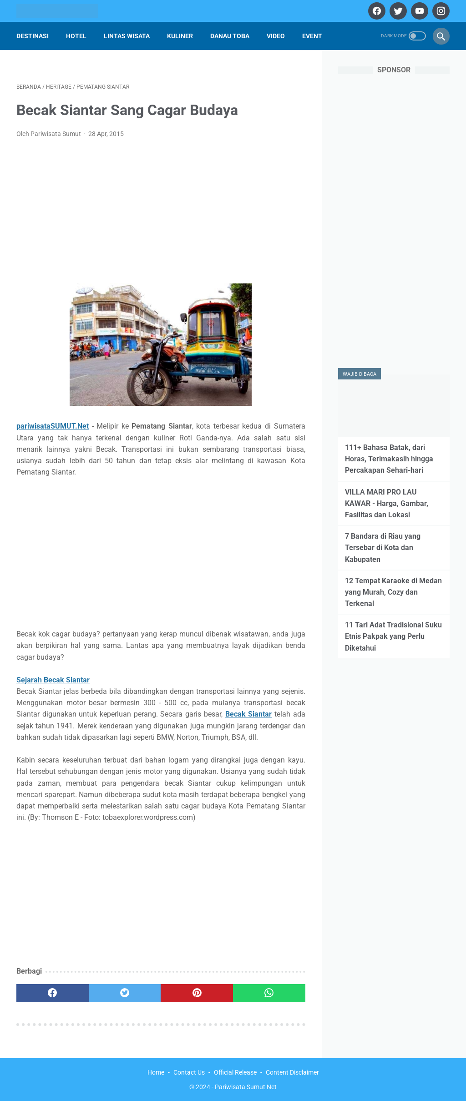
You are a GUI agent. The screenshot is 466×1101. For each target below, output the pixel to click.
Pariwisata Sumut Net (246, 1087)
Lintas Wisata (127, 36)
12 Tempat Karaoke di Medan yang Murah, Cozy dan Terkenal (393, 592)
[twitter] (397, 11)
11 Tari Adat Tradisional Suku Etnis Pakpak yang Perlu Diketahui (393, 636)
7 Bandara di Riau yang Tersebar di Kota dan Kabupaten (382, 547)
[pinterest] (197, 993)
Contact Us (189, 1072)
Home (155, 1072)
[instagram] (440, 11)
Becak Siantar (248, 714)
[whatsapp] (269, 993)
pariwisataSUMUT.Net (52, 426)
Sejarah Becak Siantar (53, 680)
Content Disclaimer (292, 1072)
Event (312, 36)
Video (276, 36)
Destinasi (32, 36)
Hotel (76, 36)
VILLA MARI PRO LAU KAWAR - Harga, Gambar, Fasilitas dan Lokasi (386, 503)
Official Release (235, 1072)
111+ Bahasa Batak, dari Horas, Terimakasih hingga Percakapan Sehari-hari (389, 459)
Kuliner (180, 36)
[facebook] (375, 11)
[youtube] (418, 11)
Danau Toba (229, 36)
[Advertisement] (160, 214)
